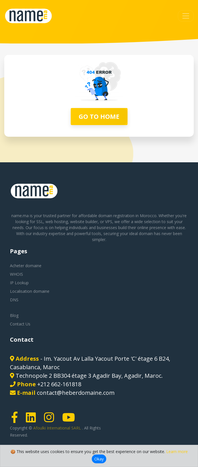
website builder (84, 221)
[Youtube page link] (70, 420)
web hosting (56, 221)
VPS (108, 221)
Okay (99, 459)
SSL (39, 221)
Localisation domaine (29, 291)
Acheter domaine (25, 265)
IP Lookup (19, 282)
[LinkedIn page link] (32, 420)
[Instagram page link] (50, 420)
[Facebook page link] (16, 420)
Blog (14, 315)
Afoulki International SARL (57, 428)
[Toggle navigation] (186, 16)
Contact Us (20, 324)
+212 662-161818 (59, 384)
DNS (14, 299)
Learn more (177, 451)
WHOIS (16, 274)
